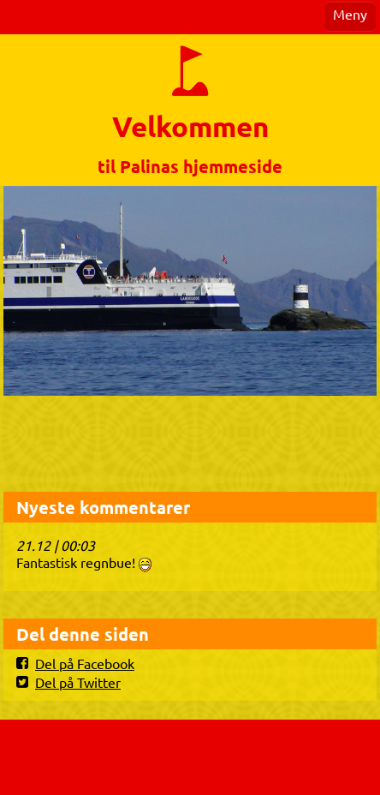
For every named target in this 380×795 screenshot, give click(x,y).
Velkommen (190, 126)
